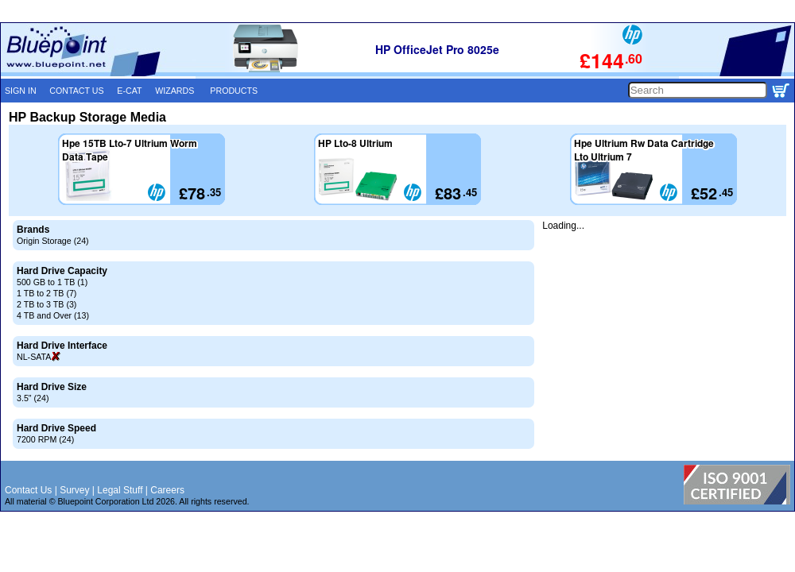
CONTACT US (76, 90)
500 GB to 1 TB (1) (52, 282)
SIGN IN (21, 90)
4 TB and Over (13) (53, 315)
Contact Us (28, 490)
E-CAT (129, 90)
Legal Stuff (119, 490)
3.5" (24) (33, 398)
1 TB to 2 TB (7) (46, 293)
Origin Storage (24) (53, 240)
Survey (74, 490)
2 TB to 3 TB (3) (46, 304)
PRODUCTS (234, 90)
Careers (167, 490)
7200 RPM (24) (45, 439)
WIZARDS (174, 90)
